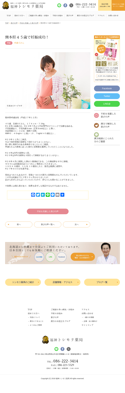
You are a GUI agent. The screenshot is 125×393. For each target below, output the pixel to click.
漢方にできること (36, 321)
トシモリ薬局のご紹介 (23, 282)
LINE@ (106, 104)
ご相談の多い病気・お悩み (38, 15)
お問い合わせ (113, 15)
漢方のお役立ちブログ (85, 15)
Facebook (107, 88)
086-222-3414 (65, 361)
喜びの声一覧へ (48, 224)
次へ (77, 224)
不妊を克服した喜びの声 (47, 211)
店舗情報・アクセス (62, 282)
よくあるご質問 (36, 325)
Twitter (107, 96)
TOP (9, 15)
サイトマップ (87, 325)
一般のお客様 (89, 317)
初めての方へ (19, 15)
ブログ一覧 (101, 282)
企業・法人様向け (90, 321)
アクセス (101, 15)
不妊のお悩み (57, 15)
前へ (19, 224)
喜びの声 (69, 15)
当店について (35, 317)
